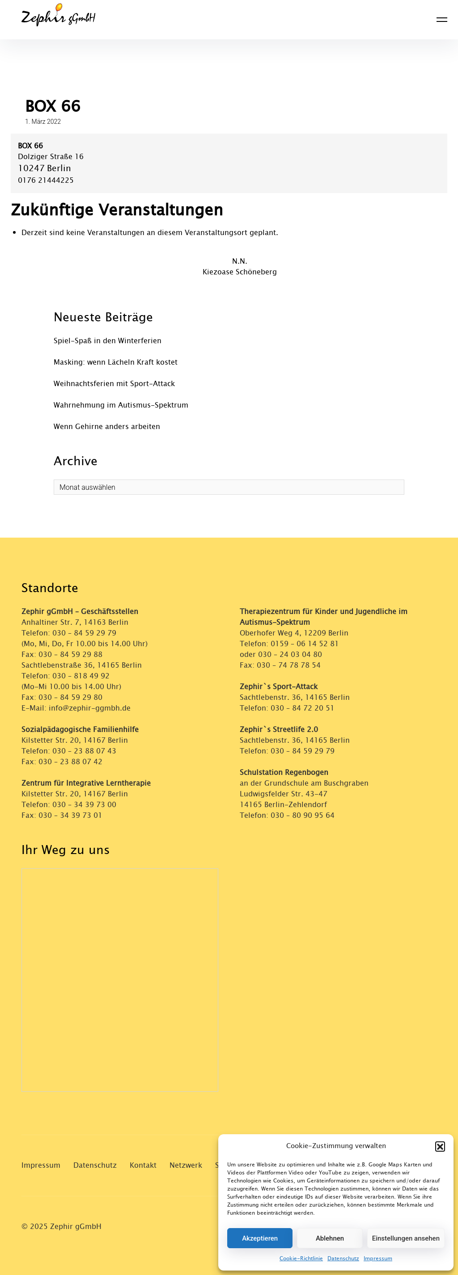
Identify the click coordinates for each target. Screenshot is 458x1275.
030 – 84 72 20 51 (303, 708)
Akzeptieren (260, 1238)
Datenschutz (343, 1258)
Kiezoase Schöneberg (240, 272)
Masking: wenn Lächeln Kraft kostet (116, 362)
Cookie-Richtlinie (301, 1258)
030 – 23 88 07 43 (84, 751)
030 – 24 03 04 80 (291, 654)
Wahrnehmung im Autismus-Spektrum (121, 405)
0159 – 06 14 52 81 (305, 643)
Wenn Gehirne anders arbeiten (107, 426)
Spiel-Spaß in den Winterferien (107, 340)
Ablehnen (330, 1238)
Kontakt (143, 1165)
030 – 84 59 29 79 (84, 633)
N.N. (239, 261)
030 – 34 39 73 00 (84, 804)
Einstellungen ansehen (406, 1238)
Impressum (378, 1258)
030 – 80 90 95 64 (303, 815)
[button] (440, 1146)
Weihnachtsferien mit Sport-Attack (114, 383)
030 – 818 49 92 (81, 676)
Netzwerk (186, 1165)
